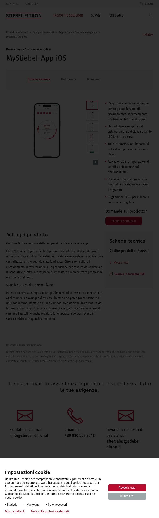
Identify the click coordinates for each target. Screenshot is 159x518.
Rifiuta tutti (127, 496)
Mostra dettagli (14, 511)
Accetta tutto (127, 487)
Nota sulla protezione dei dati (50, 511)
